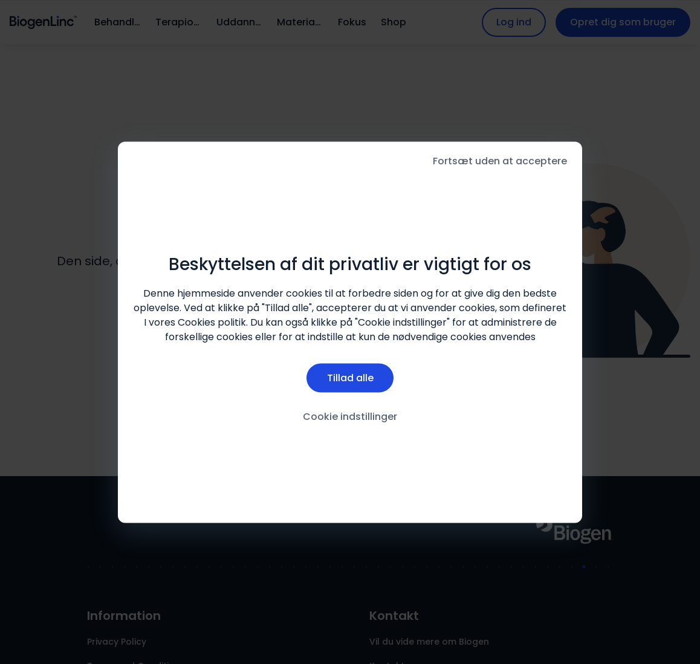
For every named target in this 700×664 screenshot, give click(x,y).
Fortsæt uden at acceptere (500, 160)
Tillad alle (350, 378)
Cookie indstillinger (350, 417)
